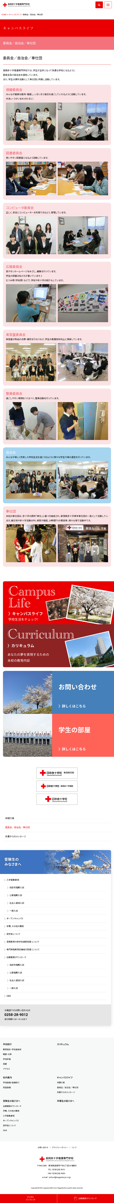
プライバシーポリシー (60, 1147)
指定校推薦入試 (17, 887)
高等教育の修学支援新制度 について (23, 942)
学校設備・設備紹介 (11, 1082)
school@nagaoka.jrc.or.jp (60, 1177)
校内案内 (7, 1077)
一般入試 (14, 911)
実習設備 (7, 1087)
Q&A (9, 996)
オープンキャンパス (15, 918)
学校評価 (7, 1059)
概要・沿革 (7, 1054)
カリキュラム (63, 1044)
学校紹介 (7, 1044)
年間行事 (9, 818)
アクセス (6, 1069)
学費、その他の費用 (15, 926)
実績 (5, 1064)
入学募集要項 (13, 880)
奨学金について (13, 934)
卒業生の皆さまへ (65, 1101)
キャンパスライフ (65, 1077)
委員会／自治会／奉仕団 (17, 827)
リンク (74, 1147)
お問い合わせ (43, 1147)
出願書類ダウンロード (16, 957)
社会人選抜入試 (17, 903)
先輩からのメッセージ (15, 836)
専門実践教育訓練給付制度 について (23, 949)
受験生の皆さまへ (11, 1101)
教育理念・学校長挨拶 (12, 1049)
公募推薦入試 (16, 895)
